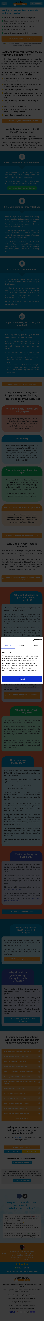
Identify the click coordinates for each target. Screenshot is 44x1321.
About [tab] (36, 646)
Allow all (22, 679)
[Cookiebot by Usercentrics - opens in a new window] (33, 640)
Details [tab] (22, 646)
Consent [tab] (8, 646)
